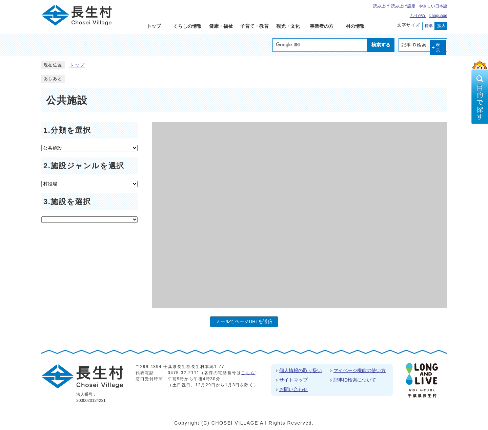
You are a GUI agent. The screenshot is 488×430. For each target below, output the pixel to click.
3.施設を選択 (67, 201)
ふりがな (418, 15)
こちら (248, 372)
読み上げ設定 (403, 6)
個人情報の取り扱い (300, 370)
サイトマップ (293, 380)
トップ (77, 65)
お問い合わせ (293, 389)
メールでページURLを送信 (244, 321)
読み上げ (381, 6)
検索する (380, 44)
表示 (438, 47)
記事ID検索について (354, 380)
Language (438, 15)
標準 (429, 25)
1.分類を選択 (67, 130)
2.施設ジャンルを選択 (83, 166)
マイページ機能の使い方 (359, 370)
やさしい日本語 (433, 6)
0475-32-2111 (184, 372)
